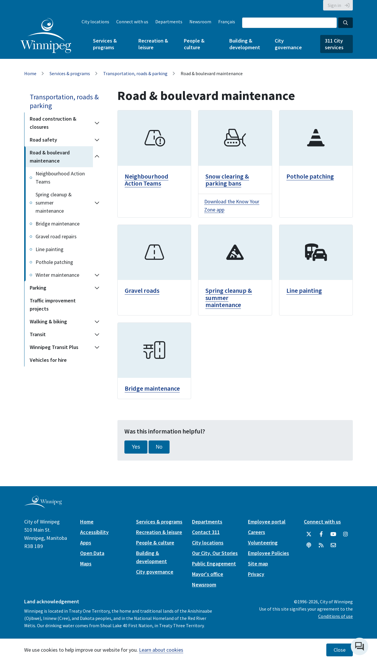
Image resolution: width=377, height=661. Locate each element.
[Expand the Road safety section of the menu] (97, 139)
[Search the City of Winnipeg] (289, 22)
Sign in (334, 5)
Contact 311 (206, 532)
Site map (258, 563)
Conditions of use (335, 616)
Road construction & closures (53, 122)
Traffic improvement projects (53, 304)
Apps (85, 542)
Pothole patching (54, 262)
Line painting (50, 249)
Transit (38, 334)
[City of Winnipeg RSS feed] (321, 545)
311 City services (334, 44)
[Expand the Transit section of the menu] (97, 334)
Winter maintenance (57, 275)
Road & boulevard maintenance (50, 156)
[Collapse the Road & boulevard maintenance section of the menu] (97, 156)
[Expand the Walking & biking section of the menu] (97, 321)
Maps (85, 563)
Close (340, 650)
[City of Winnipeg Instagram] (345, 534)
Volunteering (263, 542)
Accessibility (94, 532)
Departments (168, 21)
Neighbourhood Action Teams (60, 177)
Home (30, 73)
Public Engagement (214, 563)
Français (226, 21)
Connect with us (132, 21)
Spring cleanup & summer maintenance (54, 202)
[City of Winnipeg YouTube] (333, 534)
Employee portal (267, 521)
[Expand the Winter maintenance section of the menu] (97, 275)
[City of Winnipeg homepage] (43, 506)
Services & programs (105, 44)
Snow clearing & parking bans (227, 179)
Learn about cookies (161, 649)
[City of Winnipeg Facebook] (321, 534)
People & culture (194, 44)
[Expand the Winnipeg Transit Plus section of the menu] (97, 347)
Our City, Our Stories (215, 553)
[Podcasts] (309, 545)
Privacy (256, 574)
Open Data (92, 553)
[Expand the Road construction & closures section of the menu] (97, 123)
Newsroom (200, 21)
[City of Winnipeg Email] (333, 545)
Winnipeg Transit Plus (54, 347)
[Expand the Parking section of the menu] (97, 287)
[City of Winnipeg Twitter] (309, 534)
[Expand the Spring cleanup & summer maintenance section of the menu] (97, 202)
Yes (136, 447)
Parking (38, 287)
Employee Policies (268, 553)
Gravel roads (142, 290)
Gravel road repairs (56, 236)
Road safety (43, 139)
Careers (256, 532)
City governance (288, 44)
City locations (95, 21)
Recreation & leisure (153, 44)
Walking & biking (48, 321)
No (159, 447)
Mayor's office (207, 574)
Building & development (244, 44)
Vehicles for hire (48, 360)
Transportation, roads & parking (135, 73)
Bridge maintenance (58, 223)
